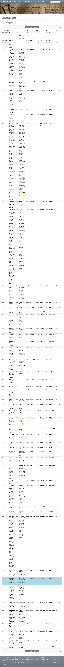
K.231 (47, 386)
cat (9, 97)
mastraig (21, 365)
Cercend (11, 201)
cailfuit (20, 633)
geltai (20, 57)
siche (12, 538)
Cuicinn (10, 506)
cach (10, 177)
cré (23, 447)
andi (12, 229)
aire (10, 83)
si (13, 545)
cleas (20, 474)
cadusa (10, 118)
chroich (10, 305)
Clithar (22, 136)
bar (31, 32)
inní (24, 224)
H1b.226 (37, 347)
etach (11, 345)
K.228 (47, 359)
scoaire (10, 336)
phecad (11, 269)
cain (13, 195)
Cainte (10, 359)
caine (10, 361)
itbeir (10, 195)
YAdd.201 (4, 32)
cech (13, 561)
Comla (10, 457)
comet (12, 633)
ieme (10, 533)
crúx (19, 303)
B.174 (17, 610)
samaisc (10, 179)
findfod (10, 563)
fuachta (10, 637)
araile (10, 186)
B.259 (17, 485)
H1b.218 (37, 285)
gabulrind (21, 205)
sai (12, 40)
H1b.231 (37, 389)
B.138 (17, 90)
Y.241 (3, 511)
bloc (41, 42)
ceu (31, 390)
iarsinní (23, 617)
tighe (10, 574)
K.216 (47, 123)
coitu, (10, 381)
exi (12, 472)
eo (9, 349)
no (11, 83)
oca (22, 364)
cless (10, 475)
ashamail (20, 319)
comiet (13, 576)
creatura (11, 312)
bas (10, 268)
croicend (12, 548)
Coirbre (20, 81)
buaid (13, 112)
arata (24, 421)
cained (13, 434)
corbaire (20, 85)
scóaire (20, 336)
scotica (10, 101)
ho (24, 257)
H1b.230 (37, 386)
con (12, 364)
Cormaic (20, 76)
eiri (9, 583)
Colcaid (10, 114)
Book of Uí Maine (19, 662)
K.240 (47, 447)
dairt (24, 156)
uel (22, 135)
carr (10, 579)
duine (10, 283)
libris (10, 626)
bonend (10, 156)
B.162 (17, 442)
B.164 (17, 457)
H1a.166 (27, 90)
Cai (13, 175)
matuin (11, 594)
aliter (20, 136)
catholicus (21, 374)
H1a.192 (27, 434)
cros (31, 302)
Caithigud (21, 314)
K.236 (47, 417)
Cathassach (11, 586)
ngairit (12, 519)
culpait (31, 631)
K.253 (47, 610)
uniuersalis (22, 376)
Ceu (10, 390)
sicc (10, 540)
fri (24, 55)
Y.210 (3, 201)
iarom (20, 66)
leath (23, 430)
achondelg (21, 320)
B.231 (17, 427)
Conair (10, 442)
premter (11, 234)
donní (21, 223)
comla (41, 457)
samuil (10, 319)
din (19, 94)
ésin (19, 167)
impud (13, 186)
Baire (20, 32)
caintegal (51, 485)
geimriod (12, 547)
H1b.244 (37, 485)
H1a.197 (27, 465)
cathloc (41, 371)
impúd (20, 184)
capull (41, 578)
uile (13, 605)
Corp (10, 307)
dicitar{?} (11, 554)
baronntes (21, 34)
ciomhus (32, 404)
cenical (20, 489)
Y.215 (3, 307)
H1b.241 (37, 457)
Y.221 (3, 347)
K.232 (47, 389)
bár (50, 32)
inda (11, 591)
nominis (20, 74)
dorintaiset (11, 248)
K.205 (47, 40)
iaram (10, 219)
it (13, 247)
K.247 (47, 511)
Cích (20, 399)
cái (23, 442)
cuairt (10, 203)
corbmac (20, 50)
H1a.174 (27, 302)
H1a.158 (27, 40)
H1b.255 (37, 640)
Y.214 (3, 302)
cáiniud (22, 434)
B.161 (17, 434)
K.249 (47, 570)
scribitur (21, 77)
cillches (10, 498)
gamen (20, 524)
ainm (13, 126)
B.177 (17, 640)
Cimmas (11, 404)
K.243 (47, 465)
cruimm (21, 219)
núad (22, 474)
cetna (23, 59)
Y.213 (3, 285)
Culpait (10, 631)
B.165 (17, 506)
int (9, 345)
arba (23, 60)
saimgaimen (11, 521)
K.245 (47, 485)
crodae (10, 613)
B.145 (17, 302)
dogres (13, 121)
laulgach (20, 161)
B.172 (17, 586)
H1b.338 (37, 427)
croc (10, 517)
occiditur (11, 534)
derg (11, 566)
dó (9, 492)
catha (11, 105)
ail (11, 103)
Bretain (10, 238)
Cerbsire (21, 334)
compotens (11, 432)
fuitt (10, 634)
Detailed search (40, 1)
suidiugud (21, 316)
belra (23, 294)
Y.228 (3, 404)
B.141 (17, 123)
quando (10, 541)
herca (21, 186)
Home (18, 1)
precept (20, 237)
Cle (10, 386)
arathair (11, 185)
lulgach (10, 165)
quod (13, 132)
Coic (10, 511)
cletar (10, 136)
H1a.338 (27, 209)
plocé (10, 44)
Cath (10, 371)
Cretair (10, 311)
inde (11, 132)
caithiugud (32, 314)
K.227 (47, 347)
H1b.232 (37, 399)
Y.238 (3, 480)
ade (12, 199)
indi (19, 132)
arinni (12, 617)
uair (10, 544)
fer (9, 443)
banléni (20, 455)
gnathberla (11, 293)
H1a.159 (27, 42)
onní (11, 605)
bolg (50, 42)
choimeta (21, 573)
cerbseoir (42, 334)
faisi (10, 323)
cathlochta (11, 606)
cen (14, 442)
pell (24, 496)
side (24, 215)
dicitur (12, 351)
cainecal (10, 491)
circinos (10, 205)
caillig (10, 571)
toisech (10, 74)
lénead (23, 452)
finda (10, 342)
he (9, 67)
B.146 (17, 307)
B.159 (17, 410)
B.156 (17, 399)
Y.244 (3, 578)
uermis (12, 276)
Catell (12, 96)
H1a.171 (27, 201)
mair (22, 142)
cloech (10, 294)
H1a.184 (27, 379)
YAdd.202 (4, 40)
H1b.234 (37, 410)
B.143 (17, 201)
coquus (20, 514)
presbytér (21, 224)
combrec (11, 94)
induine (20, 321)
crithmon (11, 467)
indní (10, 236)
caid (11, 116)
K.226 (47, 341)
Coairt (10, 646)
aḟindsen (20, 527)
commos (32, 428)
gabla (10, 146)
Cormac (10, 76)
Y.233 (3, 442)
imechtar (11, 407)
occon (10, 245)
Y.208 (3, 114)
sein (10, 107)
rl (9, 273)
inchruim (20, 252)
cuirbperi (20, 86)
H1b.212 (37, 90)
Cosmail (11, 641)
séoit (19, 195)
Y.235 (3, 451)
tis (12, 461)
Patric (10, 243)
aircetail (10, 478)
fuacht (12, 634)
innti (13, 424)
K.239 (47, 442)
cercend (32, 201)
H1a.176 (27, 310)
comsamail (11, 643)
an (19, 98)
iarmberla (11, 290)
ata (10, 422)
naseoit (21, 188)
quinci (10, 420)
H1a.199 (27, 485)
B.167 (17, 516)
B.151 (17, 347)
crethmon (22, 467)
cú (19, 361)
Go (62, 1)
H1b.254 (37, 631)
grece (22, 32)
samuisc (10, 163)
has (21, 402)
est (11, 133)
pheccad (20, 258)
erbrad (20, 60)
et (9, 278)
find (12, 517)
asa (23, 400)
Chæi (24, 171)
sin (23, 69)
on (13, 205)
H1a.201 (27, 511)
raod (12, 300)
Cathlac (20, 371)
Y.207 (3, 109)
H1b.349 (37, 114)
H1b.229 (37, 379)
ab (14, 347)
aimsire (10, 204)
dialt (13, 73)
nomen (10, 91)
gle (9, 620)
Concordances (27, 1)
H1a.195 (27, 451)
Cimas (20, 404)
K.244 (47, 480)
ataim (11, 279)
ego (14, 275)
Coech (20, 328)
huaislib (12, 120)
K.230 (47, 379)
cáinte (20, 364)
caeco (20, 329)
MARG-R (24, 192)
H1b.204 (37, 40)
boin (11, 128)
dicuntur (20, 37)
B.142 (17, 209)
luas (12, 460)
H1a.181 (27, 347)
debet (11, 265)
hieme (20, 528)
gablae (20, 177)
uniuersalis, (11, 374)
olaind (20, 495)
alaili (10, 181)
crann (50, 447)
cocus (10, 512)
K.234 (47, 404)
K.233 (47, 399)
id (23, 374)
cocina (10, 507)
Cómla (20, 457)
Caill (10, 465)
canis (24, 359)
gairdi (13, 556)
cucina (20, 507)
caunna (41, 341)
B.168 (17, 570)
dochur (22, 647)
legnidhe (11, 257)
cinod (11, 436)
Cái (19, 434)
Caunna (11, 341)
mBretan (11, 258)
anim (10, 535)
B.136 (17, 49)
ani (12, 250)
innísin (20, 250)
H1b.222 (37, 314)
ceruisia (10, 337)
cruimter (32, 209)
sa (9, 71)
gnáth (20, 595)
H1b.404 (37, 209)
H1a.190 (27, 417)
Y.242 (3, 516)
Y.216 (3, 310)
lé (13, 287)
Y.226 (3, 389)
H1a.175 (27, 307)
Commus (11, 428)
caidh (10, 317)
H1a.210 (27, 640)
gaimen (10, 527)
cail (9, 116)
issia (22, 526)
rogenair (11, 66)
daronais (20, 499)
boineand (21, 153)
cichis (12, 399)
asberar (20, 191)
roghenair (21, 63)
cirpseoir (32, 334)
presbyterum (21, 255)
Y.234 (3, 447)
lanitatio (20, 437)
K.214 (47, 109)
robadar (11, 240)
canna (50, 341)
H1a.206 (27, 371)
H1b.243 (37, 480)
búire (23, 38)
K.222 (47, 310)
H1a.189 (27, 410)
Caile (10, 570)
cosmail (32, 641)
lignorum (11, 408)
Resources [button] (33, 1)
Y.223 (3, 371)
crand (31, 447)
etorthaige (21, 326)
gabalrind (11, 207)
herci (11, 191)
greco (13, 42)
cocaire (10, 514)
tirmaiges (11, 545)
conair (31, 442)
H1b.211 (37, 80)
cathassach (42, 586)
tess (10, 170)
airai (24, 86)
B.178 (17, 645)
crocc (10, 555)
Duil (11, 140)
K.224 (47, 328)
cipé (19, 356)
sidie (10, 218)
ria (9, 191)
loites (12, 344)
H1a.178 (27, 328)
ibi (9, 382)
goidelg (10, 211)
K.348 (47, 114)
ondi (12, 511)
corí (22, 185)
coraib (12, 71)
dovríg (20, 140)
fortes (20, 35)
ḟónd (20, 449)
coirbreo (20, 82)
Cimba (10, 410)
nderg (10, 562)
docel (20, 130)
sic (9, 265)
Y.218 (3, 328)
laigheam (11, 149)
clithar (12, 142)
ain (12, 483)
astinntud (21, 227)
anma (13, 70)
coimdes (12, 354)
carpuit (10, 86)
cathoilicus (12, 603)
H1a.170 (27, 123)
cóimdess (21, 354)
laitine (10, 440)
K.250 (47, 578)
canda (31, 341)
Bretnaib (20, 494)
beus (13, 188)
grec (20, 400)
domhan (11, 272)
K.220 (47, 302)
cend (13, 189)
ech (10, 581)
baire (20, 38)
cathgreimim (12, 593)
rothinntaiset (21, 238)
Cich (10, 399)
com (10, 459)
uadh (10, 476)
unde (10, 392)
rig (13, 139)
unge (13, 198)
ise (19, 168)
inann (12, 366)
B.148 (17, 314)
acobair (13, 193)
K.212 (47, 80)
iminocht (13, 271)
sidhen (20, 64)
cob (10, 112)
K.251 (47, 586)
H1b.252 (37, 610)
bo (13, 554)
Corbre (10, 81)
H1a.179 (27, 334)
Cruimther (11, 209)
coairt (31, 646)
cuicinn (41, 506)
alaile (24, 178)
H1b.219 (37, 302)
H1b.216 (37, 201)
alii (9, 125)
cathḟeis (20, 593)
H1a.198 (27, 480)
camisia (22, 454)
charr (20, 582)
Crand (10, 447)
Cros (10, 302)
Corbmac (11, 49)
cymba (20, 412)
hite (24, 186)
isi (12, 222)
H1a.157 (27, 32)
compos (10, 430)
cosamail (20, 642)
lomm (10, 262)
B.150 (17, 334)
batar (20, 233)
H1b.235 (37, 417)
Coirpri (31, 81)
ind (12, 476)
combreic (21, 96)
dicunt (11, 125)
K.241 (47, 451)
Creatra (20, 311)
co (13, 125)
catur (31, 623)
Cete (10, 379)
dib (21, 356)
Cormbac (11, 57)
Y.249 (3, 631)
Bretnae (11, 495)
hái (22, 468)
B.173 (17, 371)
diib (12, 356)
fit (13, 541)
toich (23, 472)
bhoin (21, 128)
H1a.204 (27, 578)
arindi (13, 129)
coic (10, 421)
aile (12, 568)
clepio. (13, 386)
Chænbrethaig (22, 172)
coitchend (21, 533)
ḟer (21, 443)
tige (24, 573)
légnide (20, 247)
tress (20, 165)
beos (20, 185)
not (23, 144)
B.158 (17, 417)
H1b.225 (37, 341)
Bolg (10, 42)
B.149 (17, 328)
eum (20, 265)
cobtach (51, 109)
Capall (20, 578)
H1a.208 (27, 623)
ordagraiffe (11, 69)
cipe (10, 356)
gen (19, 443)
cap (14, 578)
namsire (23, 203)
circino (21, 204)
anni (10, 229)
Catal (10, 104)
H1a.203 (27, 570)
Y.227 (3, 399)
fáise (20, 324)
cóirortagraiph (22, 67)
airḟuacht (21, 637)
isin (11, 73)
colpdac (10, 157)
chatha (20, 101)
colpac (10, 154)
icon (23, 236)
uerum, (13, 133)
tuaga (12, 421)
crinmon (22, 471)
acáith (20, 317)
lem (12, 353)
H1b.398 (37, 371)
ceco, (10, 329)
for (13, 56)
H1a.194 (27, 447)
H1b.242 (37, 465)
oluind (11, 496)
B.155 (17, 359)
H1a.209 (27, 631)
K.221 (47, 307)
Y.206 (3, 90)
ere (22, 582)
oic (9, 591)
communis (11, 350)
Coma (10, 347)
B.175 (17, 623)
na (12, 192)
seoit (10, 193)
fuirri (10, 558)
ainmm (20, 452)
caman (31, 480)
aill (12, 565)
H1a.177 (27, 314)
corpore (10, 308)
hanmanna (21, 287)
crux (10, 303)
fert (11, 647)
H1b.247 (37, 516)
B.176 (17, 631)
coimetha (11, 573)
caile (41, 570)
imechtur (21, 407)
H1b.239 (37, 447)
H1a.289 (27, 427)
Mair (10, 142)
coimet (20, 576)
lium (22, 353)
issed (23, 64)
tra (24, 231)
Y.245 (3, 586)
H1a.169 (27, 114)
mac (12, 55)
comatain (21, 591)
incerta (12, 394)
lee (24, 287)
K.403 (47, 209)
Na (19, 231)
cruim (10, 222)
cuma (10, 353)
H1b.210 (37, 49)
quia (13, 381)
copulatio (11, 45)
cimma (11, 405)
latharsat (21, 245)
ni (12, 223)
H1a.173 (27, 285)
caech (10, 331)
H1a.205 (27, 586)
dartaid (10, 160)
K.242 (47, 457)
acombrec (21, 215)
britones (11, 93)
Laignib (12, 60)
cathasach (11, 595)
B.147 (17, 310)
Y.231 (3, 427)
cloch (10, 291)
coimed (10, 117)
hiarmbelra (21, 290)
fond (11, 449)
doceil (10, 130)
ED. (22, 125)
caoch (31, 328)
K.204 (47, 32)
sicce (23, 534)
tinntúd (20, 222)
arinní (23, 129)
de (9, 60)
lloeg (14, 130)
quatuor (11, 625)
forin (21, 362)
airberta (11, 297)
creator (32, 311)
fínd (21, 517)
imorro (20, 229)
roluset (10, 255)
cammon (42, 480)
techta (12, 422)
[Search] (55, 2)
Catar (10, 623)
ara (13, 83)
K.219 (47, 285)
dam (10, 167)
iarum (22, 216)
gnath (13, 598)
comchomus (21, 429)
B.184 (17, 451)
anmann (11, 287)
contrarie (11, 524)
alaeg (22, 130)
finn (12, 528)
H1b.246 (37, 511)
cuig (19, 423)
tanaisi (12, 164)
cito (13, 382)
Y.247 (3, 610)
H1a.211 (27, 645)
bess (20, 257)
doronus (11, 502)
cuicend (51, 506)
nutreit (10, 144)
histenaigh (11, 508)
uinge (23, 193)
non (13, 74)
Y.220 (3, 341)
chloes (12, 298)
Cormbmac (11, 53)
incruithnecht (21, 621)
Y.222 (3, 359)
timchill (12, 167)
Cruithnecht (12, 610)
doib (10, 538)
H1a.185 (27, 386)
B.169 (17, 578)
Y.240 (3, 506)
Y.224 (3, 379)
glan (10, 617)
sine (13, 76)
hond (21, 288)
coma (41, 347)
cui (22, 521)
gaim (10, 528)
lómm (21, 251)
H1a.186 (27, 389)
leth (21, 193)
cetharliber (11, 628)
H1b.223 (37, 328)
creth (10, 469)
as (9, 147)
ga (23, 524)
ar (12, 63)
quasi (10, 82)
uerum (20, 133)
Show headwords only (6, 23)
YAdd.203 (4, 42)
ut (24, 77)
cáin (24, 191)
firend (10, 153)
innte (20, 425)
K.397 (47, 371)
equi (11, 382)
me (9, 282)
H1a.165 (27, 80)
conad (10, 280)
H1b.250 (37, 586)
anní (21, 240)
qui (9, 275)
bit (12, 392)
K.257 (47, 645)
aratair (10, 168)
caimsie (10, 452)
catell (21, 93)
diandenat (21, 496)
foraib (10, 188)
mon (13, 469)
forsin (10, 365)
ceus (10, 391)
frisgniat (11, 369)
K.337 (47, 427)
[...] (32, 32)
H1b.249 (37, 578)
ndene (10, 499)
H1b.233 (37, 404)
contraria (21, 523)
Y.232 (3, 434)
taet (14, 474)
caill (10, 474)
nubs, (13, 391)
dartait (10, 151)
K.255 (47, 631)
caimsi (31, 451)
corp (31, 307)
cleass (23, 469)
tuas (10, 461)
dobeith (23, 424)
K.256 (47, 640)
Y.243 (3, 570)
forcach (20, 430)
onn (10, 288)
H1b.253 (37, 623)
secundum (12, 273)
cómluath (21, 459)
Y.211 (3, 209)
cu (14, 341)
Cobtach (11, 109)
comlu (31, 457)
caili (31, 570)
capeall (10, 582)
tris (12, 177)
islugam (23, 147)
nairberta (21, 295)
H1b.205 (37, 42)
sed (9, 135)
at (13, 420)
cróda (20, 613)
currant (10, 384)
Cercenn (20, 201)
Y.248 (3, 623)
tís (22, 461)
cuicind (31, 506)
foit (21, 588)
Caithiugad (11, 314)
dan (10, 368)
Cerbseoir (11, 334)
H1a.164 (27, 49)
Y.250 (3, 640)
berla (10, 295)
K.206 (47, 42)
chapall (21, 581)
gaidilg (10, 223)
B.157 (17, 404)
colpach (20, 151)
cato (13, 371)
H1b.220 (37, 307)
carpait (10, 56)
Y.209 (3, 123)
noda (10, 483)
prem (12, 218)
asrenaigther (12, 174)
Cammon (11, 480)
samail (11, 642)
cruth (12, 172)
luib (12, 400)
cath (10, 100)
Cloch (10, 286)
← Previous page (28, 27)
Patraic (10, 196)
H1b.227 (37, 359)
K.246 (47, 506)
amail (10, 261)
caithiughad (43, 314)
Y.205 (3, 80)
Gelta (10, 59)
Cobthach (21, 109)
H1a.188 (27, 404)
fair (10, 254)
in (11, 70)
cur (13, 647)
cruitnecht (32, 610)
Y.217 (3, 314)
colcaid (31, 114)
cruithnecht (11, 621)
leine (10, 454)
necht (10, 615)
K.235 (47, 410)
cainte (41, 359)
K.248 (47, 516)
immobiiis (12, 395)
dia (13, 498)
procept (11, 247)
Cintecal (11, 485)
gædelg (20, 211)
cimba (10, 412)
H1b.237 (37, 434)
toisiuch (10, 62)
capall (31, 578)
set (12, 136)
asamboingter (21, 475)
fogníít (20, 368)
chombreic (11, 98)
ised (20, 144)
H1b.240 (37, 451)
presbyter (21, 212)
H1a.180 (27, 341)
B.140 (17, 109)
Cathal (10, 90)
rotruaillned (11, 488)
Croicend (11, 516)
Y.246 (3, 602)
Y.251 (3, 645)
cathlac (32, 371)
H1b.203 (37, 32)
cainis (13, 361)
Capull (10, 578)
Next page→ (36, 27)
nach (12, 282)
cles (12, 471)
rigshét (22, 137)
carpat (10, 52)
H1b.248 (37, 570)
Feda (14, 140)
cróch (10, 561)
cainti (13, 365)
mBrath (11, 175)
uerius (11, 135)
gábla (24, 146)
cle (30, 386)
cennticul (20, 501)
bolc (31, 42)
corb (10, 50)
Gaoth (13, 59)
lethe (10, 198)
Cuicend (20, 506)
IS (13, 66)
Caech (10, 328)
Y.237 (3, 465)
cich (31, 399)
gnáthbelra (21, 293)
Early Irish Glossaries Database (8, 1)
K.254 (47, 623)
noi (9, 413)
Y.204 (3, 49)
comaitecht (11, 241)
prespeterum (12, 266)
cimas (41, 404)
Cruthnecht (21, 610)
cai (40, 434)
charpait (20, 88)
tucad (10, 63)
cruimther (11, 230)
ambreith (21, 171)
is (13, 63)
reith (20, 146)
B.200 (17, 465)
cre (13, 447)
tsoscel (10, 629)
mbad (10, 126)
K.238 (47, 434)
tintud (10, 224)
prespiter (12, 212)
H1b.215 (37, 123)
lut (11, 459)
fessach (10, 588)
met (10, 344)
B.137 (17, 80)
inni (24, 142)
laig (10, 129)
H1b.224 (37, 334)
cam (12, 482)
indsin (20, 521)
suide (11, 316)
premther (11, 213)
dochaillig (21, 571)
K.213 (47, 90)
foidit (12, 590)
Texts (22, 1)
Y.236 (3, 457)
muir (13, 32)
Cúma (20, 347)
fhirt (20, 647)
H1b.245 (37, 506)
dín (23, 53)
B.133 (17, 32)
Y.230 (3, 417)
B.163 (17, 447)
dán (21, 366)
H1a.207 (27, 610)
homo (13, 278)
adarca (10, 556)
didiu (10, 55)
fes (9, 590)
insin (24, 91)
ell (9, 103)
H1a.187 (27, 399)
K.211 (47, 49)
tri (21, 174)
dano (14, 146)
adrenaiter (21, 170)
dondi (10, 226)
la (10, 120)
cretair (41, 311)
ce (13, 392)
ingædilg (20, 220)
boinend (11, 161)
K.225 (47, 334)
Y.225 (3, 386)
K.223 (47, 314)
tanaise (20, 160)
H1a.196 (27, 457)
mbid (10, 121)
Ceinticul (21, 485)
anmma (21, 69)
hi (22, 191)
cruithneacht (52, 610)
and (10, 150)
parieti (10, 542)
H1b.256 (37, 645)
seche (20, 534)
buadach (11, 110)
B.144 (17, 285)
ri (9, 137)
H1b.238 (37, 442)
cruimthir (22, 226)
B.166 (17, 511)
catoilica (11, 377)
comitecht (21, 234)
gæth (22, 57)
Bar (10, 32)
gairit (10, 551)
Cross (20, 302)
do (24, 57)
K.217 (47, 201)
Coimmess (21, 428)
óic (23, 588)
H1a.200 (27, 506)
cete (31, 379)
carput (22, 52)
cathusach (51, 586)
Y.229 (3, 410)
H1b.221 (37, 310)
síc (23, 252)
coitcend (11, 537)
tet (11, 402)
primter (20, 241)
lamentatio (11, 438)
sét (9, 178)
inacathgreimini (22, 590)
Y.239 (3, 485)
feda (20, 142)
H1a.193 (27, 442)
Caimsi (10, 451)
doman (20, 261)
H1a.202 (27, 516)
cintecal (10, 503)
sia (9, 530)
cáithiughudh (52, 314)
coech (20, 331)
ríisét (23, 167)
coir (10, 70)
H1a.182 (27, 359)
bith (11, 424)
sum (10, 276)
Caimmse (21, 451)
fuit (23, 634)
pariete (20, 537)
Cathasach (21, 586)
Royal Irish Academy (37, 662)
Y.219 (3, 334)
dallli (10, 332)
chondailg (11, 320)
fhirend (20, 150)
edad (12, 143)
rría (11, 189)
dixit (12, 275)
